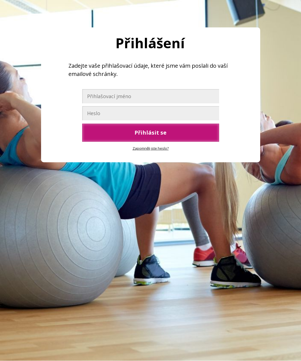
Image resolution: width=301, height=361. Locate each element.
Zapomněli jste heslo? (151, 148)
